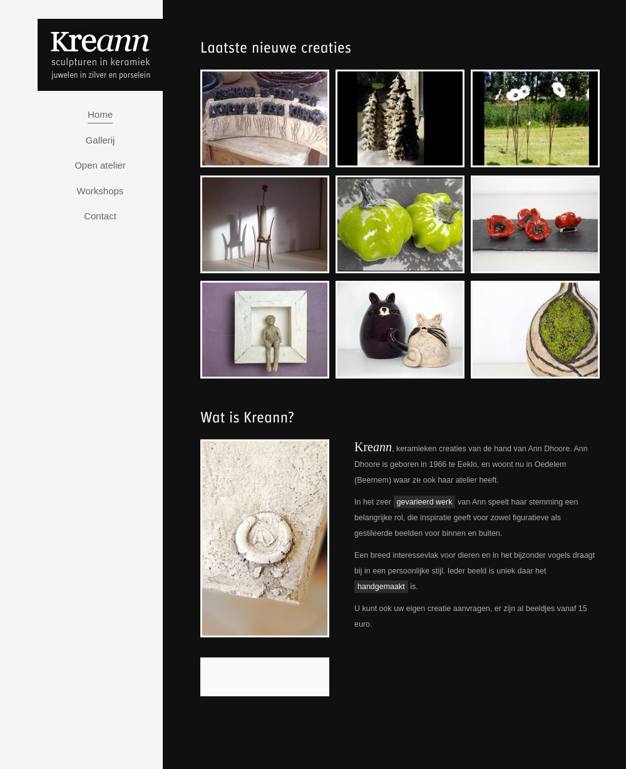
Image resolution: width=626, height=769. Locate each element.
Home (100, 114)
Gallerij (100, 140)
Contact (100, 216)
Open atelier (100, 165)
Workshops (100, 191)
